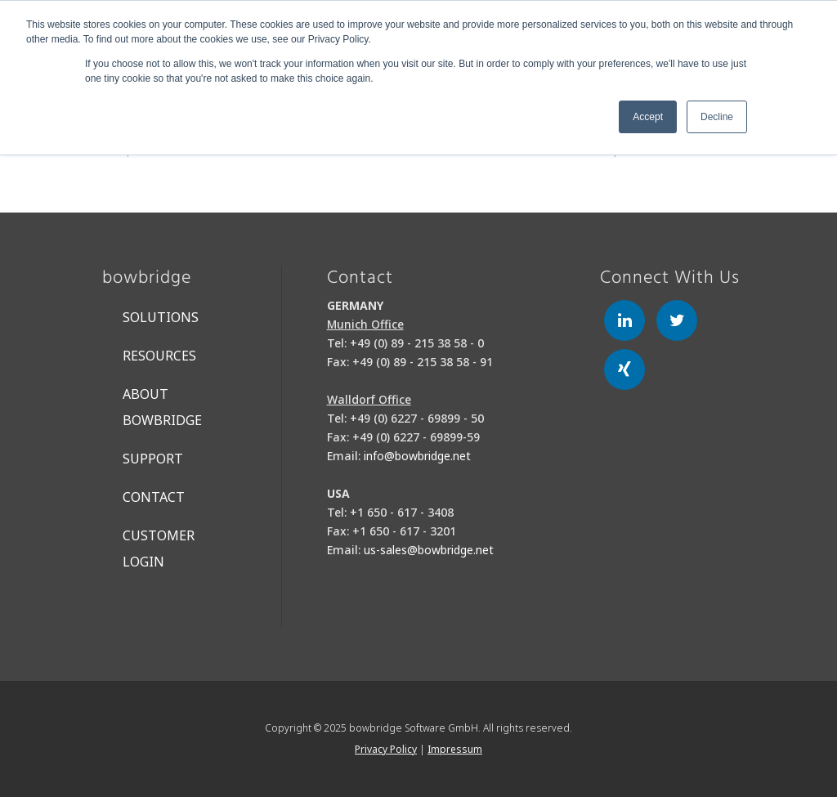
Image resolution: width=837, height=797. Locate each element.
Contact (154, 497)
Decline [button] (716, 117)
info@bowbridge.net (417, 455)
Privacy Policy (386, 749)
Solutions (161, 317)
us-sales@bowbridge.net (429, 549)
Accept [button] (648, 117)
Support (153, 459)
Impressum (454, 749)
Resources (159, 356)
